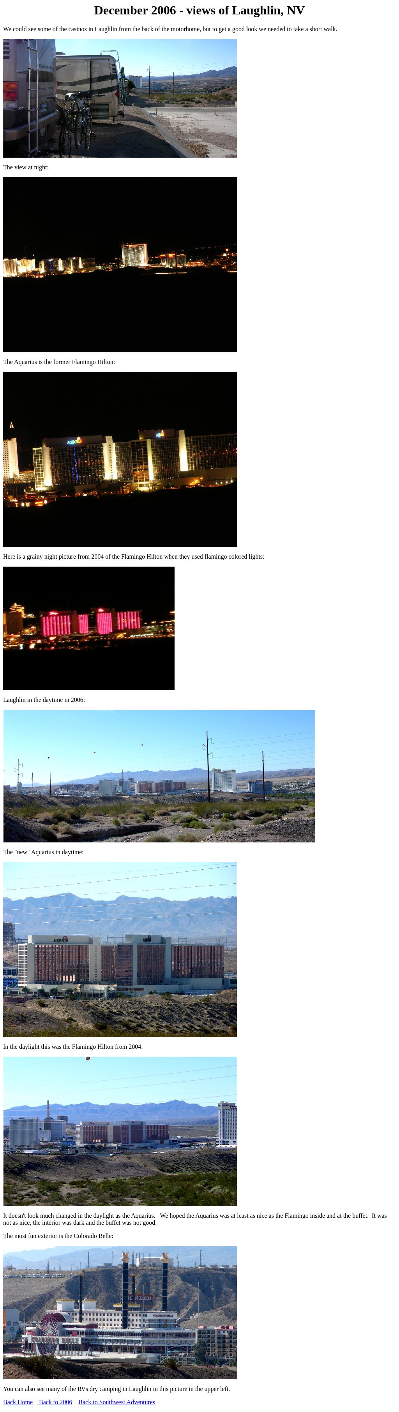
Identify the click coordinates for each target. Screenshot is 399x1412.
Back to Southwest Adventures (116, 1402)
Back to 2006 (54, 1402)
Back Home (18, 1402)
